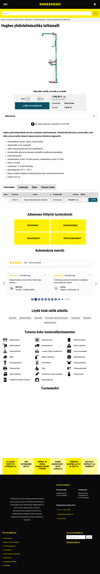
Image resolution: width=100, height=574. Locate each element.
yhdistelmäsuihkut (50, 323)
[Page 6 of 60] (52, 299)
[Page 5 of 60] (49, 299)
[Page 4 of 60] (45, 299)
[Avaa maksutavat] (50, 116)
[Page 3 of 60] (42, 299)
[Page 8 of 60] (59, 299)
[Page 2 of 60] (39, 299)
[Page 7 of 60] (55, 299)
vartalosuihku (75, 318)
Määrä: (23, 99)
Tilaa (89, 537)
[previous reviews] (4, 283)
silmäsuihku (38, 318)
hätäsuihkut (87, 318)
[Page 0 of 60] (32, 299)
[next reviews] (96, 283)
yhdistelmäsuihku (25, 318)
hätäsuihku (12, 318)
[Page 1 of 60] (35, 299)
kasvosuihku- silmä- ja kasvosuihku (56, 318)
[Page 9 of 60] (62, 299)
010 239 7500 (64, 124)
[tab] (9, 187)
